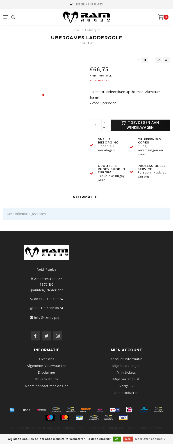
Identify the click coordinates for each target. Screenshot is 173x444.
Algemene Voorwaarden (46, 365)
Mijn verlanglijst (126, 379)
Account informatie (126, 359)
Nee (128, 439)
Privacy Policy (46, 379)
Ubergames (86, 43)
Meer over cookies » (150, 439)
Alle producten (126, 393)
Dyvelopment (152, 428)
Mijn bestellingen (126, 365)
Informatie (84, 197)
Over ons (46, 359)
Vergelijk (126, 386)
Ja (116, 439)
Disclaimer (46, 372)
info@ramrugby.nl (49, 317)
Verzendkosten (101, 80)
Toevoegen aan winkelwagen (140, 125)
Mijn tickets (126, 372)
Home (76, 30)
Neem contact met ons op (47, 386)
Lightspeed (114, 428)
